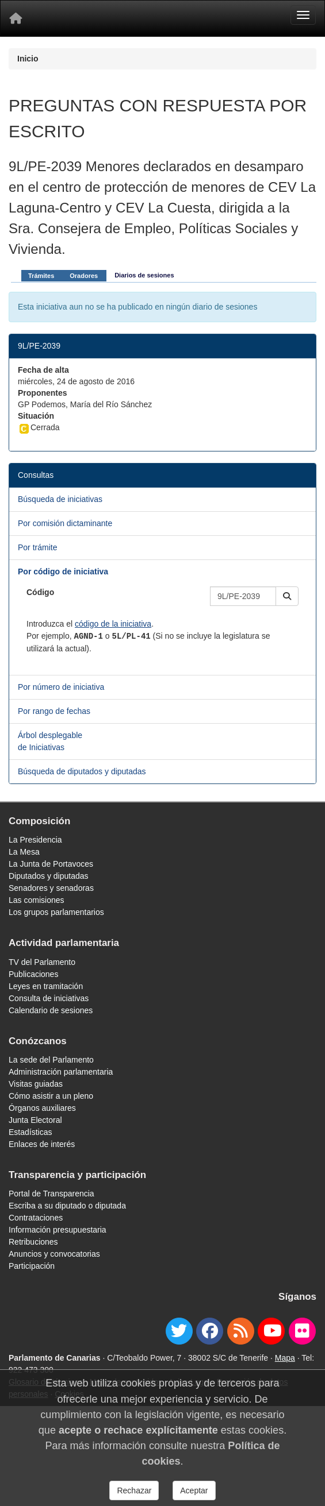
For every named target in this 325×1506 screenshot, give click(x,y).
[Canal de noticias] (240, 1331)
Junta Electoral (35, 1120)
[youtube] (271, 1331)
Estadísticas (30, 1132)
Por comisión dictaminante (65, 523)
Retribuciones (33, 1241)
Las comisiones (36, 900)
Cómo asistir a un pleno (51, 1095)
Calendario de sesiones (51, 1010)
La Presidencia (35, 839)
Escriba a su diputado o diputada (67, 1205)
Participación (32, 1266)
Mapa (285, 1357)
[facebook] (209, 1331)
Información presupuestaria (57, 1229)
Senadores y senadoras (51, 888)
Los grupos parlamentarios (56, 912)
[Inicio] (15, 18)
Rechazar (134, 1490)
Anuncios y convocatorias (54, 1253)
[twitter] (179, 1331)
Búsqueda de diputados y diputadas (82, 771)
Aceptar (194, 1490)
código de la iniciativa (113, 623)
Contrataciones (36, 1217)
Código (40, 592)
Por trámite (37, 547)
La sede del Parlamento (51, 1059)
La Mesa (24, 851)
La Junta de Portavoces (51, 863)
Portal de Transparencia (51, 1193)
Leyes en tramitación (46, 986)
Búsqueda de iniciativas (60, 499)
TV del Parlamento (42, 962)
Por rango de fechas (54, 711)
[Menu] (303, 15)
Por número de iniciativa (61, 687)
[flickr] (302, 1331)
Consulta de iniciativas (49, 998)
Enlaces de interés (42, 1144)
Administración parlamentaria (61, 1071)
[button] (287, 596)
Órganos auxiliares (42, 1108)
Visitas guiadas (36, 1083)
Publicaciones (33, 974)
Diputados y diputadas (49, 876)
